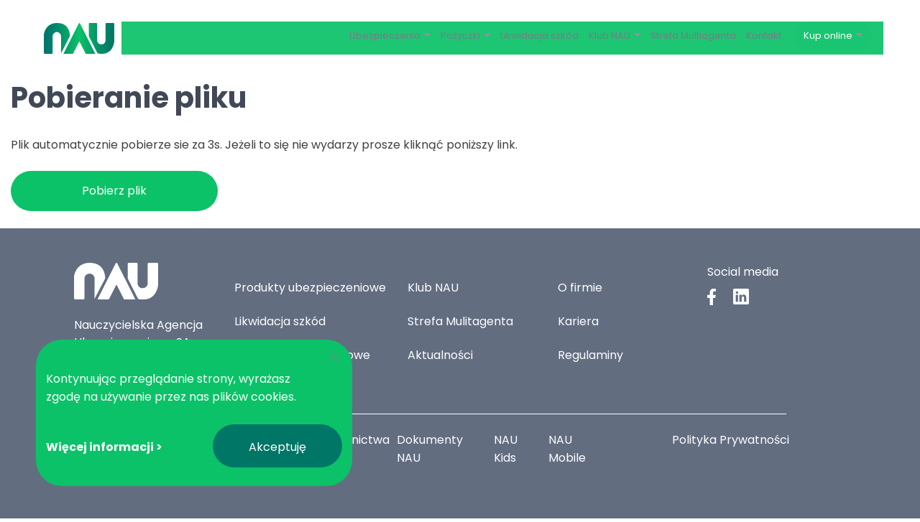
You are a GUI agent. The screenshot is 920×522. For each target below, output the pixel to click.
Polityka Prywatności (730, 443)
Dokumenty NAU (436, 452)
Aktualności (440, 358)
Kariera (578, 325)
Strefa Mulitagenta (460, 325)
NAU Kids (508, 452)
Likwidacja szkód (280, 325)
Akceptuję (277, 447)
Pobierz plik (114, 194)
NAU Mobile (569, 452)
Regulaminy (590, 358)
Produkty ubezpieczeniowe (310, 291)
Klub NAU (433, 291)
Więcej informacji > (104, 447)
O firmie (580, 291)
